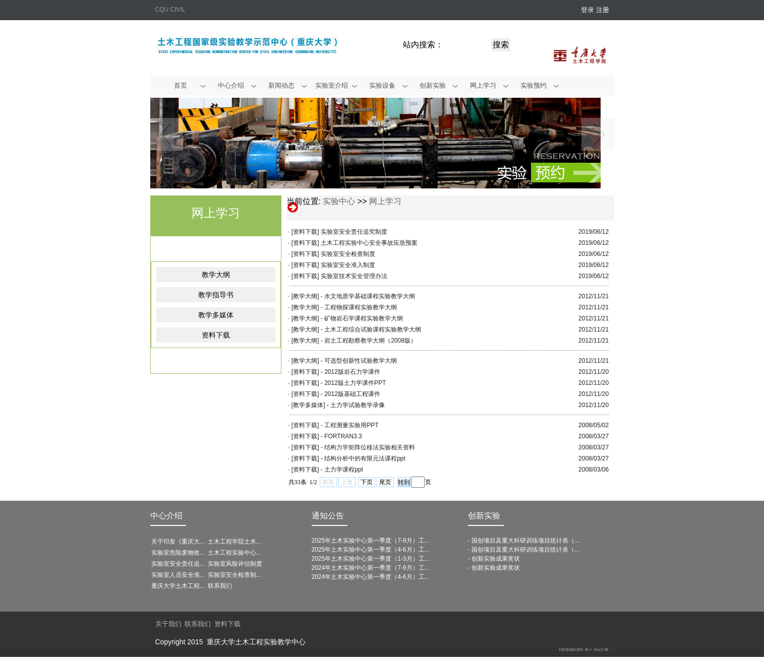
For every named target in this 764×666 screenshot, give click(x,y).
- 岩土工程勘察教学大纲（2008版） (369, 340)
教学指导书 (215, 295)
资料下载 (216, 335)
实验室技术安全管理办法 (354, 276)
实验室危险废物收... (178, 552)
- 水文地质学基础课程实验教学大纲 (368, 296)
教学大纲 (216, 275)
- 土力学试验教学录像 (356, 405)
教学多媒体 (215, 315)
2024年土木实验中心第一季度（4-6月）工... (371, 576)
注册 (602, 10)
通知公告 (328, 515)
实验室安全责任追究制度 (354, 231)
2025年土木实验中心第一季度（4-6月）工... (371, 549)
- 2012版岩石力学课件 (350, 371)
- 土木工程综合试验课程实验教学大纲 (371, 329)
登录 (587, 10)
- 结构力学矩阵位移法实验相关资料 (368, 447)
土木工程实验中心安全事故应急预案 (369, 242)
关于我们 (168, 624)
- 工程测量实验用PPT (350, 425)
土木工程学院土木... (234, 541)
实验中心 (339, 201)
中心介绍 (166, 515)
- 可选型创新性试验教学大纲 (359, 360)
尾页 (385, 482)
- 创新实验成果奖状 (494, 558)
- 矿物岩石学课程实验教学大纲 (362, 318)
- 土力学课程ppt (342, 469)
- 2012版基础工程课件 (350, 393)
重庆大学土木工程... (178, 585)
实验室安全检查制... (234, 574)
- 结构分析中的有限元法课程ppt (363, 458)
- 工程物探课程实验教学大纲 (359, 307)
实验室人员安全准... (178, 574)
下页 (367, 482)
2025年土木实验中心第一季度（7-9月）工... (371, 540)
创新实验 (484, 515)
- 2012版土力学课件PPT (353, 382)
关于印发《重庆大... (178, 541)
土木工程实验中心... (234, 552)
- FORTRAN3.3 (341, 436)
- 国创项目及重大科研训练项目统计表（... (523, 540)
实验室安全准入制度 (348, 265)
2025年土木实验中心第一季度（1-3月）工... (371, 558)
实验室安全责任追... (178, 563)
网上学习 (385, 201)
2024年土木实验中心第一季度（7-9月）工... (371, 567)
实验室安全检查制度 (348, 253)
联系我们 (220, 585)
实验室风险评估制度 (235, 563)
